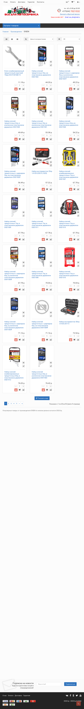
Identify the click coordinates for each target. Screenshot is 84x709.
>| (22, 667)
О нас (6, 2)
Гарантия (31, 2)
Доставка (21, 2)
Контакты (40, 2)
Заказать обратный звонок (70, 14)
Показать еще (42, 662)
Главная (6, 31)
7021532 (71, 11)
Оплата (13, 2)
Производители (16, 31)
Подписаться (70, 684)
